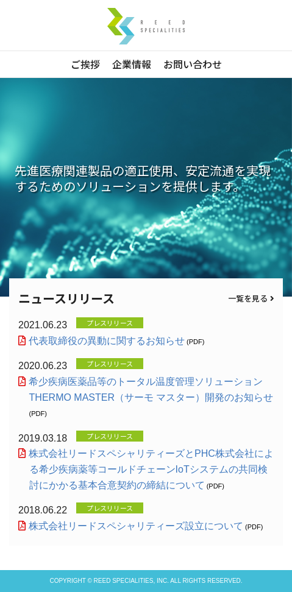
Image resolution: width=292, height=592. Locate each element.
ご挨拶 (85, 64)
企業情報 (131, 64)
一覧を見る (251, 298)
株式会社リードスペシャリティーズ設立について (136, 526)
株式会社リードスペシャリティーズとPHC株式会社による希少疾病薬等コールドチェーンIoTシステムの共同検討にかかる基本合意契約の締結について (151, 469)
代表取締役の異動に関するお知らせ (107, 341)
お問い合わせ (192, 64)
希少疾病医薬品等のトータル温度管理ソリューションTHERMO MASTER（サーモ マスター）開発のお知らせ (151, 389)
